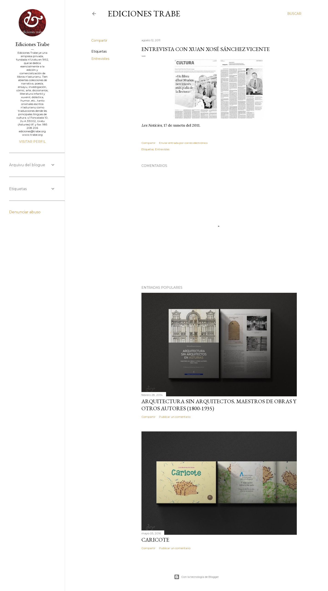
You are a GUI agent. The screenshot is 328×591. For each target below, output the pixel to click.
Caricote (155, 539)
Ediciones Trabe (144, 13)
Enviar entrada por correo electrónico (183, 143)
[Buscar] (294, 13)
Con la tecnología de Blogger (196, 577)
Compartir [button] (99, 40)
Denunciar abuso (25, 212)
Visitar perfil (32, 142)
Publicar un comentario (174, 416)
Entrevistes (100, 59)
